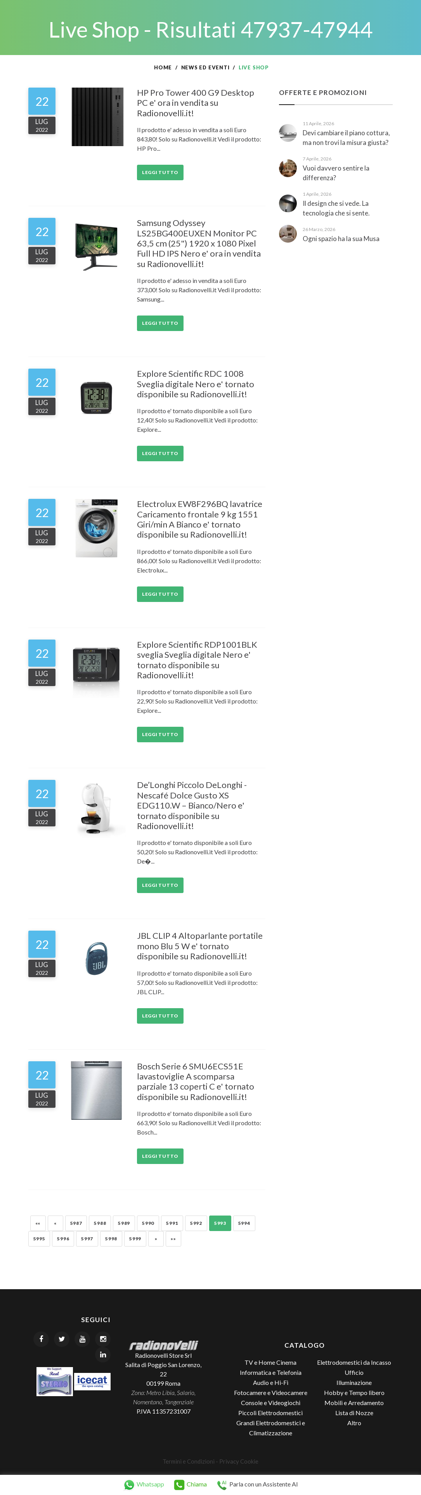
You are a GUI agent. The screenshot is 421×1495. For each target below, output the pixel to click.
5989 (124, 1223)
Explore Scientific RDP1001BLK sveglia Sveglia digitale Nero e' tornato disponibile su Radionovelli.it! (197, 659)
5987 (76, 1223)
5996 (63, 1239)
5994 (244, 1223)
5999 (135, 1239)
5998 (111, 1239)
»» (173, 1239)
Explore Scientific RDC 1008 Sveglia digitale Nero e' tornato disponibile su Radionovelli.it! (195, 383)
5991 (172, 1223)
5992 (196, 1223)
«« (37, 1223)
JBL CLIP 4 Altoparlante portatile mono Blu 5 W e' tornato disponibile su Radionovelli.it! (200, 945)
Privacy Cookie (238, 1461)
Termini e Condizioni (189, 1461)
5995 (39, 1239)
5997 (87, 1239)
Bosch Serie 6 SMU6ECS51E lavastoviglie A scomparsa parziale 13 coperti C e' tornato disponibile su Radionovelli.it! (195, 1081)
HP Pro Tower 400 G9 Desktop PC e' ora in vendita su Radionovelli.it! (195, 102)
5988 (100, 1223)
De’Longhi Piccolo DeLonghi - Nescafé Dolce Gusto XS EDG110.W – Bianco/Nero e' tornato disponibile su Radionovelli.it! (192, 805)
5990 (148, 1223)
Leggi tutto (160, 172)
